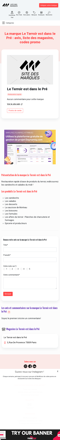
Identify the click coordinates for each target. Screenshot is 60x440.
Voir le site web (13, 104)
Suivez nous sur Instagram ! (29, 371)
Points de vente (15, 110)
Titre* (5, 245)
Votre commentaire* (11, 275)
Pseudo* (7, 255)
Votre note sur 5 (9, 266)
